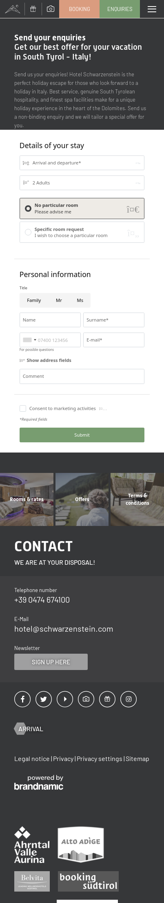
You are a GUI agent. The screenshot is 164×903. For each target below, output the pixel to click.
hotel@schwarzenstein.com (63, 628)
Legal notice (32, 758)
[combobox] (29, 340)
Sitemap (137, 758)
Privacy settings (100, 758)
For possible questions (37, 349)
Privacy (64, 758)
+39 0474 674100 (42, 599)
